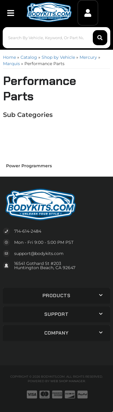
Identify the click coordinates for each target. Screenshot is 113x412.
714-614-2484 (27, 231)
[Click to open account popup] (87, 13)
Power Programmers (29, 165)
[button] (56, 37)
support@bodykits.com (39, 253)
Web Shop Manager (67, 381)
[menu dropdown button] (10, 13)
